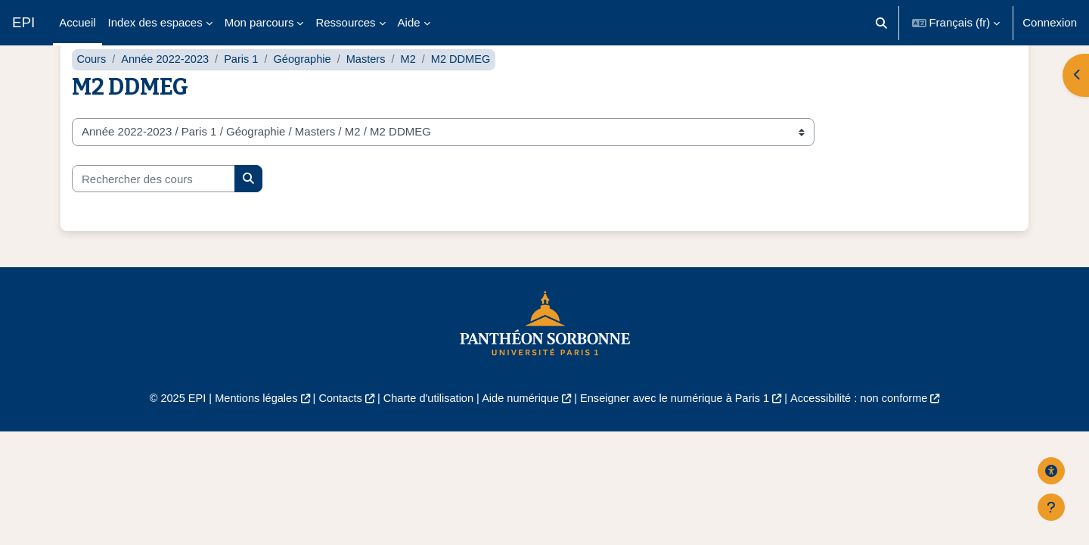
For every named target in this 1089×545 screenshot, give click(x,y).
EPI (23, 22)
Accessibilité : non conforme (869, 428)
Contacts (334, 428)
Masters (372, 89)
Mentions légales (247, 428)
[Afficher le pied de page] (1051, 507)
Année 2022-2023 (168, 89)
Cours (91, 89)
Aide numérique (519, 428)
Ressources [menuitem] (345, 22)
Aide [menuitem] (409, 22)
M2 (416, 89)
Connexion (1049, 22)
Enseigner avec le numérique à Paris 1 (679, 428)
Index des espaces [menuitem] (155, 22)
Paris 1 (245, 89)
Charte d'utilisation (424, 428)
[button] (881, 22)
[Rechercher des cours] (153, 209)
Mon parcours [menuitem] (259, 22)
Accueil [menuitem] (77, 22)
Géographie (307, 89)
